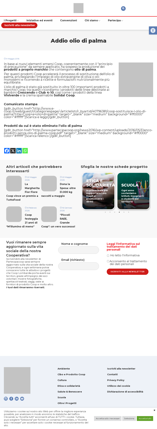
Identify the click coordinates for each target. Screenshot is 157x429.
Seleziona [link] (129, 418)
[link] (153, 30)
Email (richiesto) (81, 297)
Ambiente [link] (64, 368)
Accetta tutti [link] (145, 418)
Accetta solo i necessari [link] (108, 418)
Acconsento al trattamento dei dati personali (127, 302)
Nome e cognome (81, 280)
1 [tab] (105, 242)
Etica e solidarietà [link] (69, 385)
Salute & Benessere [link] (70, 391)
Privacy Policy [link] (115, 380)
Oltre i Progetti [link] (67, 403)
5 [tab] (124, 242)
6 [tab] (128, 242)
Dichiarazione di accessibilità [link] (125, 391)
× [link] (154, 410)
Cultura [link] (62, 380)
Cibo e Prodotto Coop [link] (71, 374)
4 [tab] (119, 242)
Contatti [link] (112, 374)
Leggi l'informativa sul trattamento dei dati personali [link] (123, 279)
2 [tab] (110, 242)
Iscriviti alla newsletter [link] (121, 368)
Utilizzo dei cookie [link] (118, 385)
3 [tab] (115, 242)
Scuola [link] (62, 397)
